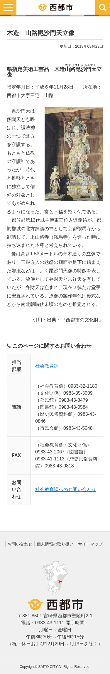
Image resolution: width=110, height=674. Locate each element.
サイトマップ (90, 544)
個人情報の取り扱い (55, 544)
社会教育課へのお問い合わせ (65, 489)
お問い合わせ (20, 544)
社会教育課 (47, 365)
